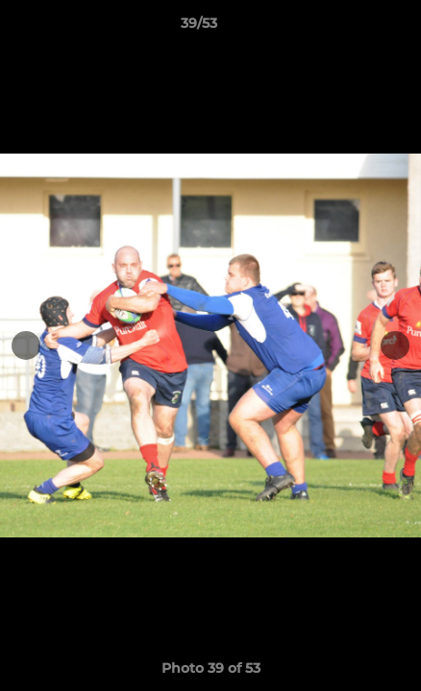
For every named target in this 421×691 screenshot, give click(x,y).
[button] (351, 27)
